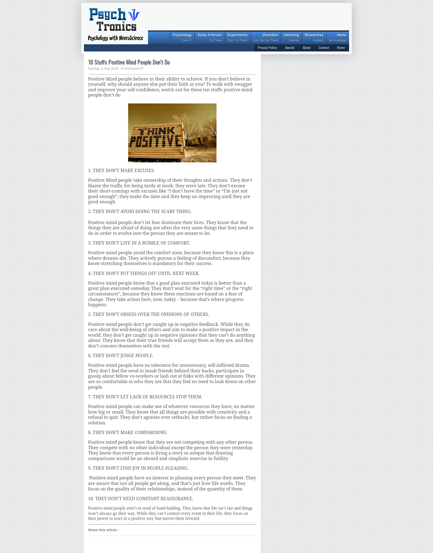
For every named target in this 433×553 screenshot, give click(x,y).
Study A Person (209, 38)
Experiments (238, 38)
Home (337, 38)
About (306, 47)
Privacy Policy (267, 47)
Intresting (291, 38)
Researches (314, 38)
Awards (290, 47)
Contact (324, 47)
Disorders (266, 38)
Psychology (182, 38)
